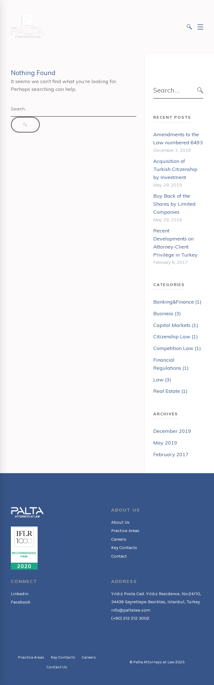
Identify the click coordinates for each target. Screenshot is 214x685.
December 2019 (172, 431)
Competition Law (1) (177, 348)
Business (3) (167, 313)
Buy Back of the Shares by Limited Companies (174, 204)
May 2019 (165, 443)
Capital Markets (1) (175, 325)
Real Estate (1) (170, 391)
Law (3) (162, 379)
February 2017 (171, 454)
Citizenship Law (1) (175, 336)
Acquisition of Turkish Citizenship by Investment (175, 169)
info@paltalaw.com (130, 610)
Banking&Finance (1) (177, 302)
